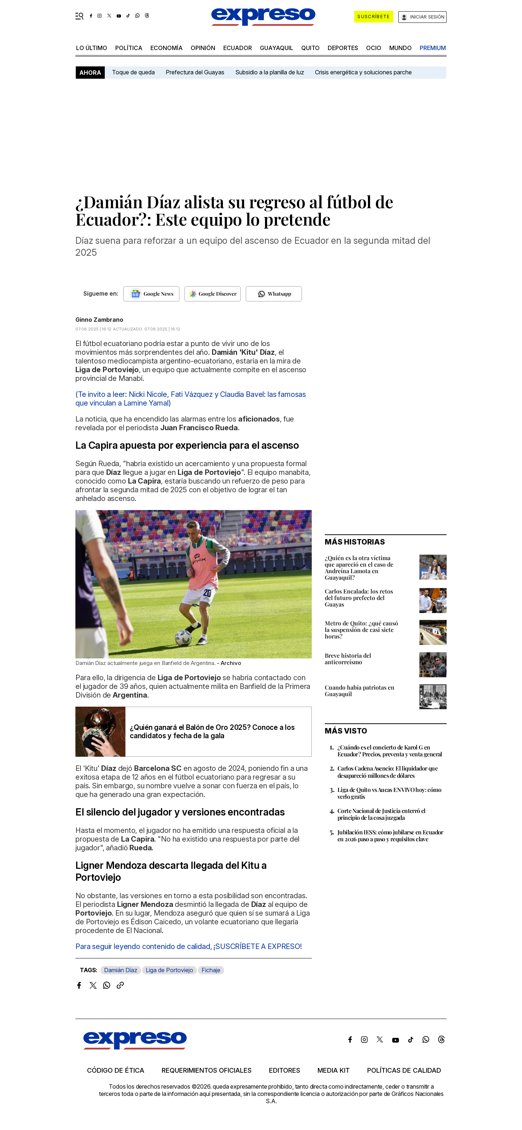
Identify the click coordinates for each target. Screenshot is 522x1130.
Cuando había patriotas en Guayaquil (359, 690)
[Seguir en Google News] (151, 293)
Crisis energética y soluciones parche (363, 72)
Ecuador (237, 48)
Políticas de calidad (404, 1070)
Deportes (343, 48)
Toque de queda (133, 72)
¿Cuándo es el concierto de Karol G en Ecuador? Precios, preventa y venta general (389, 750)
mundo (400, 48)
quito (310, 48)
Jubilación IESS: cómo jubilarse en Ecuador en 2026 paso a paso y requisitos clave (390, 835)
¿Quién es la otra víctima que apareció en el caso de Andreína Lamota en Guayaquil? (359, 567)
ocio (373, 48)
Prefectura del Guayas (195, 72)
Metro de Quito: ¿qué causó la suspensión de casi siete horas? (361, 629)
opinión (203, 48)
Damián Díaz (120, 970)
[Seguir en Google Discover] (213, 293)
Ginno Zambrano (99, 319)
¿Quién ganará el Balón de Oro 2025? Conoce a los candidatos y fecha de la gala (212, 731)
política (128, 48)
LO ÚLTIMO (91, 48)
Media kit (334, 1070)
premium (433, 48)
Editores (284, 1070)
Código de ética (115, 1070)
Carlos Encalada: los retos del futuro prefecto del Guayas (359, 597)
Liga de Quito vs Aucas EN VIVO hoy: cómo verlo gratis (389, 793)
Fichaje (211, 970)
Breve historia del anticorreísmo (348, 659)
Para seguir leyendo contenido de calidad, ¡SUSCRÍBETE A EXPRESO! (188, 946)
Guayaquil (276, 48)
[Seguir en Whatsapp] (274, 293)
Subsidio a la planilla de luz (269, 72)
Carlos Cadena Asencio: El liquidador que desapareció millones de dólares (387, 771)
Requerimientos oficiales (207, 1070)
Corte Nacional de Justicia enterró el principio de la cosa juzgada (381, 814)
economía (166, 48)
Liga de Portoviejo (169, 970)
